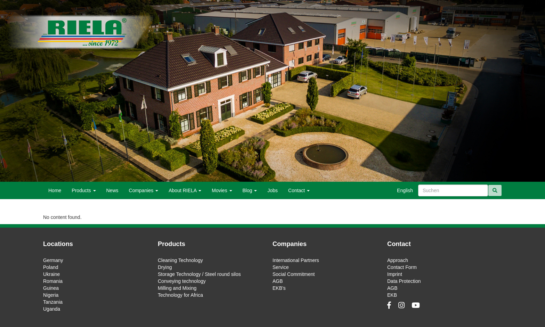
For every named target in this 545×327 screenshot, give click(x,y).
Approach (397, 260)
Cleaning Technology (180, 260)
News (112, 190)
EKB (392, 295)
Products (84, 190)
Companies (143, 190)
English (405, 190)
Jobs (272, 190)
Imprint (394, 274)
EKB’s (279, 288)
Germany (53, 260)
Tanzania (53, 302)
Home (54, 190)
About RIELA (185, 190)
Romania (53, 281)
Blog (250, 190)
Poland (50, 267)
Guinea (51, 288)
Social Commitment (293, 274)
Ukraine (51, 274)
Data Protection (404, 281)
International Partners (295, 260)
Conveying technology (182, 281)
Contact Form (402, 267)
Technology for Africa (180, 295)
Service (280, 267)
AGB (277, 281)
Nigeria (50, 295)
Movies (222, 190)
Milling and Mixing (177, 288)
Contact (299, 190)
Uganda (51, 309)
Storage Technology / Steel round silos (199, 274)
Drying (165, 267)
